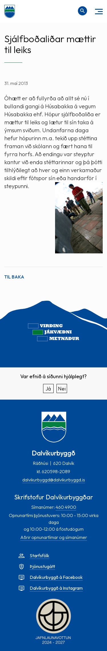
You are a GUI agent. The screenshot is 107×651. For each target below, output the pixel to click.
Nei (62, 388)
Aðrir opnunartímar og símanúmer (53, 537)
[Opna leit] (82, 10)
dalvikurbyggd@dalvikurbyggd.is (53, 480)
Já (48, 388)
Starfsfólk (39, 555)
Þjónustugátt (42, 566)
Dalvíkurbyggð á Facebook (56, 577)
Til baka (14, 277)
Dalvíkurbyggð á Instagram (56, 588)
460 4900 (66, 507)
